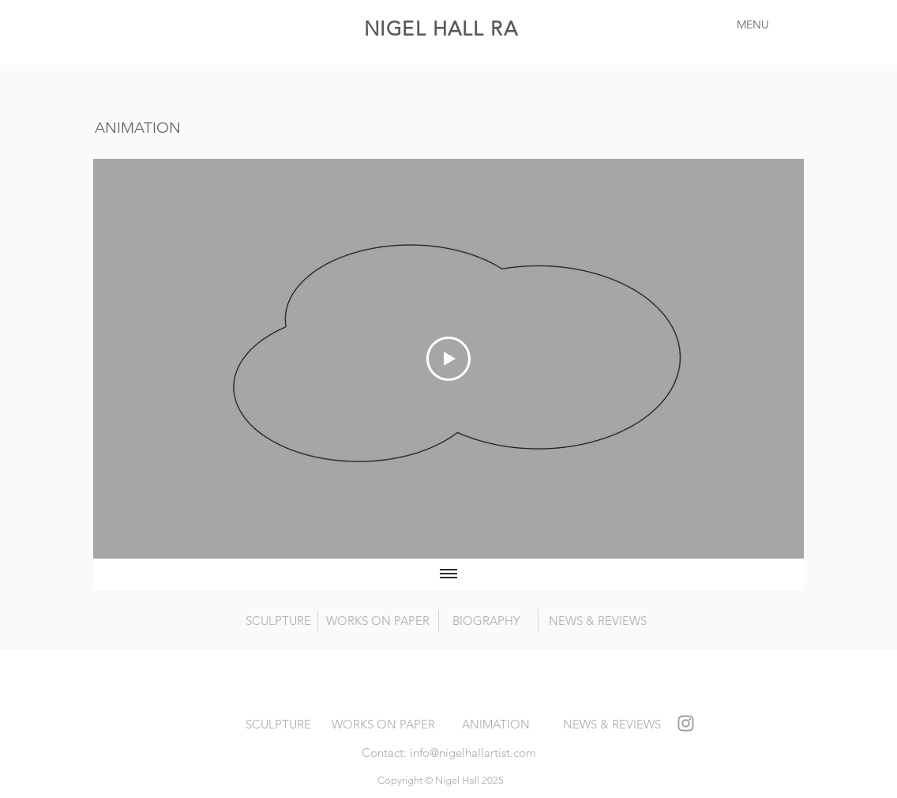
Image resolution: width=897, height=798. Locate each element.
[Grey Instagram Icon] (685, 723)
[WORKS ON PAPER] (377, 620)
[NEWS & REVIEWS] (598, 620)
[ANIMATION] (495, 724)
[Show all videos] (448, 574)
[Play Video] (448, 359)
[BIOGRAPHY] (486, 620)
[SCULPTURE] (278, 620)
